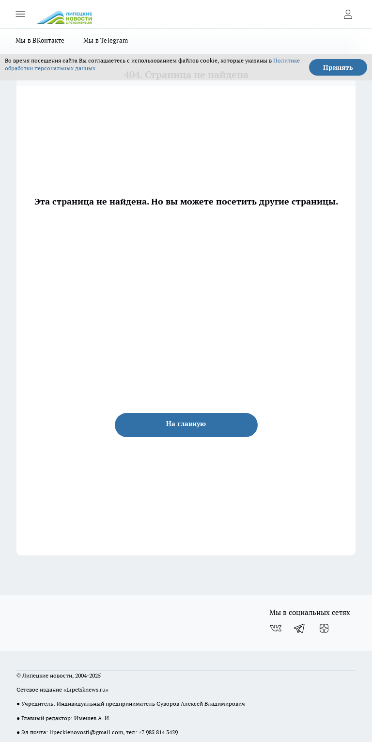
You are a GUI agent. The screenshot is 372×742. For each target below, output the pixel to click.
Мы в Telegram (105, 40)
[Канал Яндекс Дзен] (324, 628)
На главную (186, 423)
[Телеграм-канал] (300, 628)
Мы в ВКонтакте (40, 40)
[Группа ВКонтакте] (276, 628)
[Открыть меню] (20, 14)
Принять (338, 67)
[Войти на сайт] (347, 14)
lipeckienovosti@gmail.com (86, 732)
